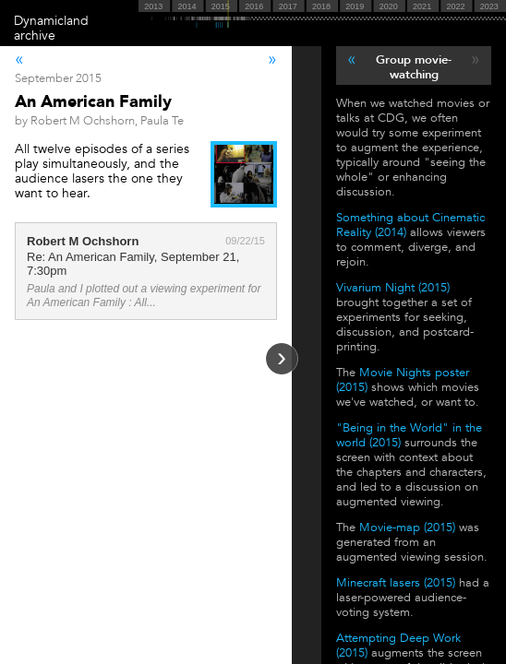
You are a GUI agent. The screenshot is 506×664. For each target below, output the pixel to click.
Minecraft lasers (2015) (395, 583)
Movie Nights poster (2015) (402, 380)
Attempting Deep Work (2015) (398, 645)
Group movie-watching (414, 67)
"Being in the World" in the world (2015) (409, 435)
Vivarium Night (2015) (393, 287)
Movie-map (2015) (407, 527)
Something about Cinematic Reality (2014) (410, 225)
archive (34, 35)
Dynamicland (51, 21)
